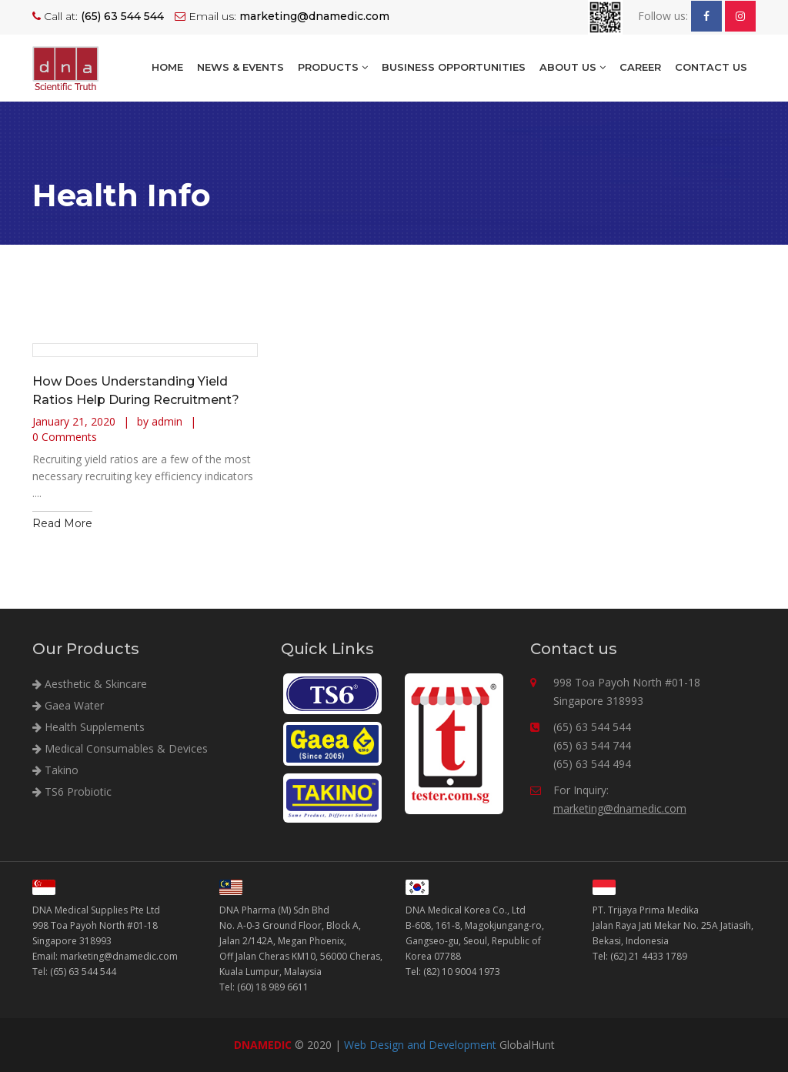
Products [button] (333, 67)
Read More (62, 523)
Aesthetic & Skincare (89, 683)
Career (640, 67)
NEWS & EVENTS (240, 67)
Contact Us (711, 67)
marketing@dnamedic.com (619, 808)
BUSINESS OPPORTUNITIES (454, 67)
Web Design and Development (420, 1044)
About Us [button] (572, 67)
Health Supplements (88, 727)
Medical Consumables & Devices (120, 748)
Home (167, 67)
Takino (55, 770)
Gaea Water (68, 705)
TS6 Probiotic (72, 791)
